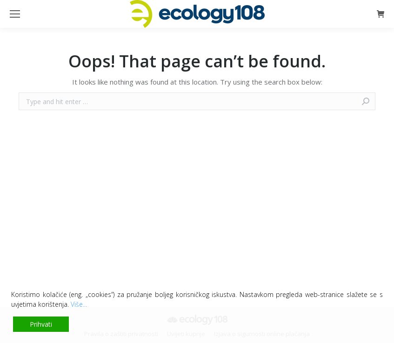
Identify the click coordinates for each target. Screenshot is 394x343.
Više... (79, 304)
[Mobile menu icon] (14, 14)
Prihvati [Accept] (41, 324)
